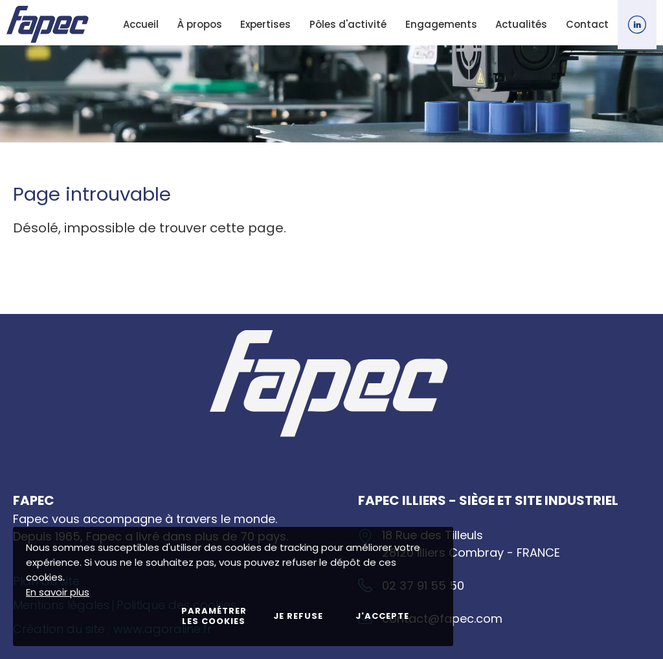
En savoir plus (57, 592)
